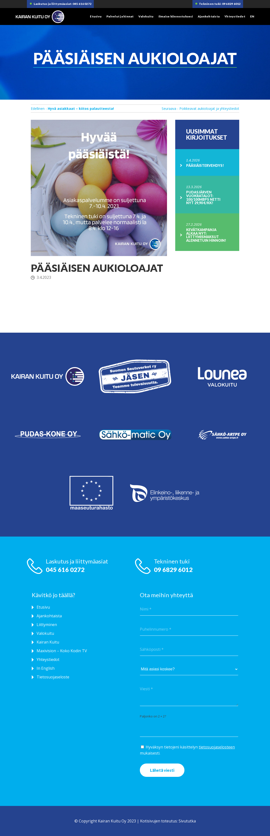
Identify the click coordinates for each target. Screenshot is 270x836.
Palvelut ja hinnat (120, 16)
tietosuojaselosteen (217, 747)
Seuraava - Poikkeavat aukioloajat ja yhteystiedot (200, 108)
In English (46, 668)
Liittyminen (47, 624)
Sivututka (187, 821)
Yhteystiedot (234, 16)
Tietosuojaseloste (53, 677)
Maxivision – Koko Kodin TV (62, 650)
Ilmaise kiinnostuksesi (176, 16)
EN (252, 16)
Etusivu (96, 16)
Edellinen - (72, 108)
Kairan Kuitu (48, 642)
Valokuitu (145, 16)
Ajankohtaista (209, 16)
